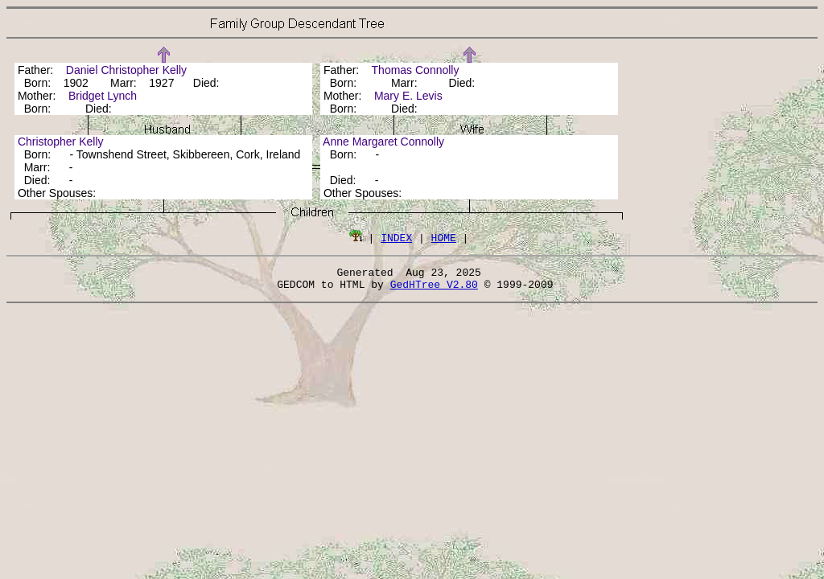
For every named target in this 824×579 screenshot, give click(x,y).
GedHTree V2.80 (434, 288)
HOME (443, 237)
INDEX (396, 237)
